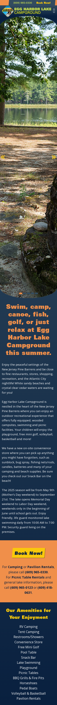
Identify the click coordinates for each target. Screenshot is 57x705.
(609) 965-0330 (22, 2)
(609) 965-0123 (21, 587)
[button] (3, 157)
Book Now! (43, 2)
